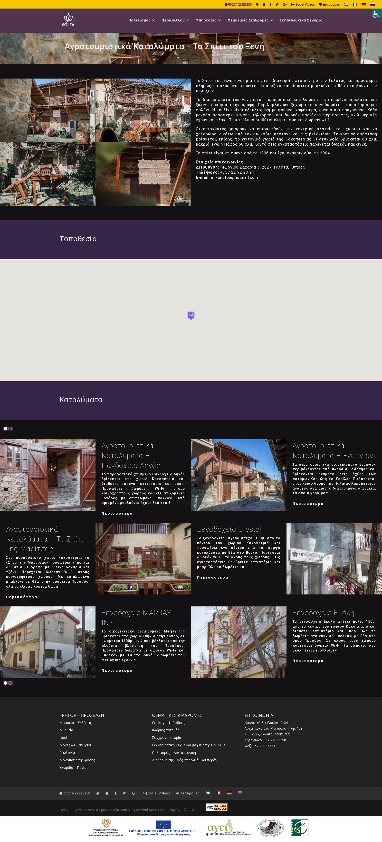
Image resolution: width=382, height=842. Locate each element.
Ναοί (63, 737)
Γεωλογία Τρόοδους (168, 722)
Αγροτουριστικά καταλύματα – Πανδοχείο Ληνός (131, 456)
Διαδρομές (329, 5)
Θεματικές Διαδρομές (248, 20)
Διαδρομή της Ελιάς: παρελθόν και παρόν (184, 760)
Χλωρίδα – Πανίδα (73, 767)
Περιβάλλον (173, 20)
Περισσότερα (117, 513)
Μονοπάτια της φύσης (77, 760)
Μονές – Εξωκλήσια (75, 745)
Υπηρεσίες (206, 20)
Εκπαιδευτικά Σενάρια (301, 20)
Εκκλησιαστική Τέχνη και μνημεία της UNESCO (188, 745)
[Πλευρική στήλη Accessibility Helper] (377, 13)
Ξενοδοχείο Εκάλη (323, 613)
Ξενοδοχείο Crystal (229, 529)
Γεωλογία (67, 752)
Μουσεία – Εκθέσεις (75, 722)
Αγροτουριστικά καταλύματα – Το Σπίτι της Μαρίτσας (45, 539)
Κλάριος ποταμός (165, 730)
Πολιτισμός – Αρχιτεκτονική (174, 752)
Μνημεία (66, 730)
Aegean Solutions (111, 809)
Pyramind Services (148, 809)
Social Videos (303, 5)
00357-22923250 (238, 5)
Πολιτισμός (139, 20)
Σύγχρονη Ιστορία (166, 737)
